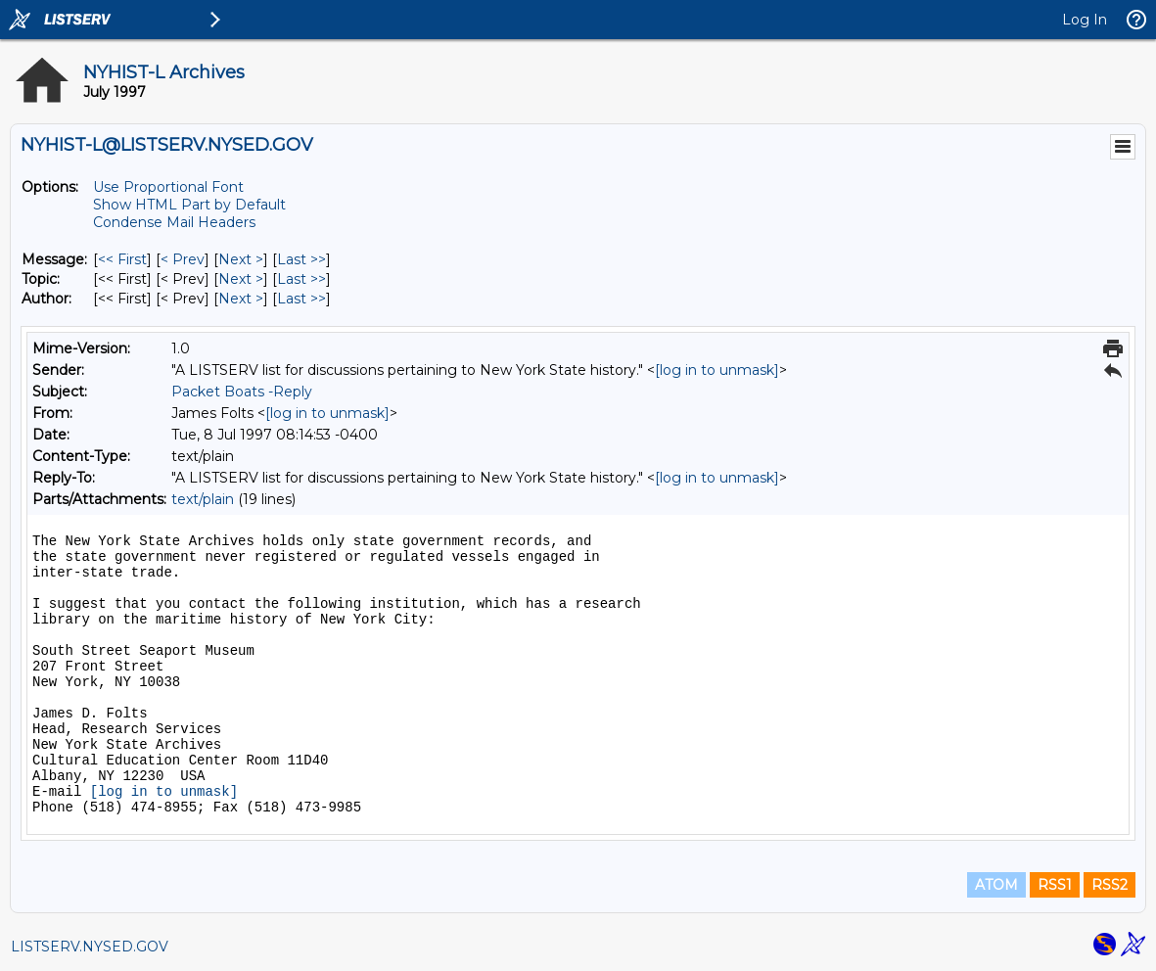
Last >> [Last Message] (301, 259)
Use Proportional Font (168, 187)
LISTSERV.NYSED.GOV (89, 946)
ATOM (996, 885)
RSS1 (1055, 885)
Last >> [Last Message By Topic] (301, 279)
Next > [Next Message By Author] (240, 298)
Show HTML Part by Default (189, 204)
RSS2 (1109, 885)
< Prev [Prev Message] (183, 259)
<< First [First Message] (122, 259)
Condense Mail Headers (174, 222)
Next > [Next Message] (240, 259)
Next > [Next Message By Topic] (240, 279)
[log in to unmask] (717, 370)
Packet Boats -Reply (241, 391)
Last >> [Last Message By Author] (301, 298)
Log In (1084, 19)
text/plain (202, 499)
